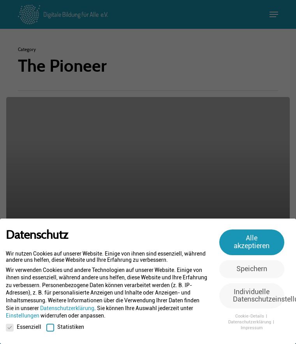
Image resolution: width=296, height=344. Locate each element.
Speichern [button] (251, 269)
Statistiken (65, 327)
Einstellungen (22, 315)
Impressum (252, 327)
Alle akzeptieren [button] (252, 242)
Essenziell (23, 327)
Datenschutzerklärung (67, 308)
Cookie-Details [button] (250, 316)
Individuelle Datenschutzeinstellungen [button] (259, 295)
